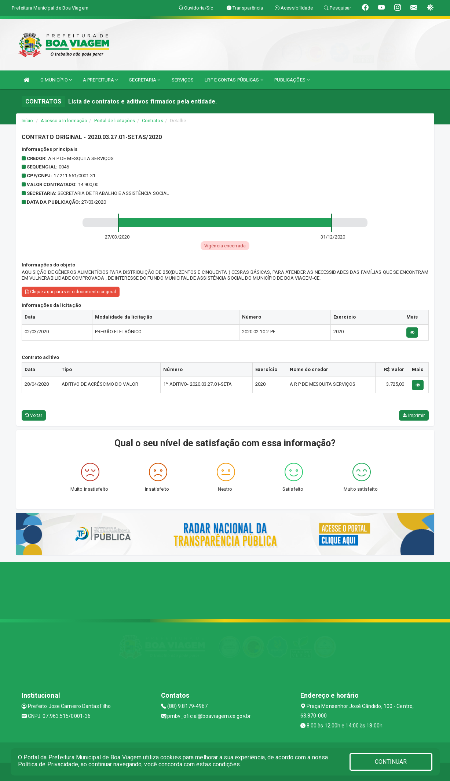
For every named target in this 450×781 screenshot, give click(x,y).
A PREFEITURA (100, 80)
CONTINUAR (391, 761)
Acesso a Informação (64, 120)
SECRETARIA (144, 80)
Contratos (152, 120)
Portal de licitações (114, 120)
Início (27, 120)
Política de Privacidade (48, 764)
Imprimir (414, 415)
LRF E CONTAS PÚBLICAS (234, 80)
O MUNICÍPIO (56, 80)
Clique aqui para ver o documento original (70, 291)
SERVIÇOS (183, 80)
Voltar (34, 415)
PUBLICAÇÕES (292, 80)
